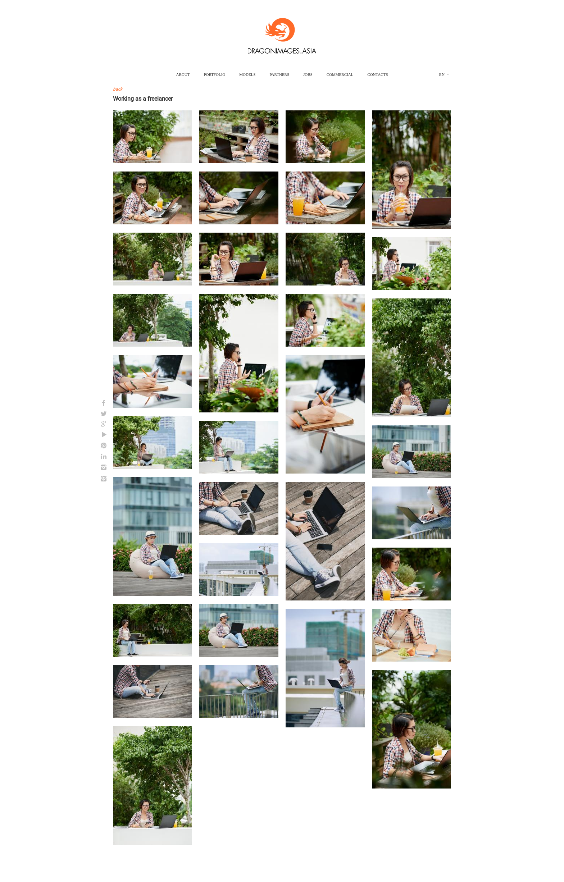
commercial (340, 74)
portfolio (214, 74)
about (183, 74)
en (444, 74)
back (117, 89)
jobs (308, 74)
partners (279, 74)
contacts (377, 74)
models (247, 74)
